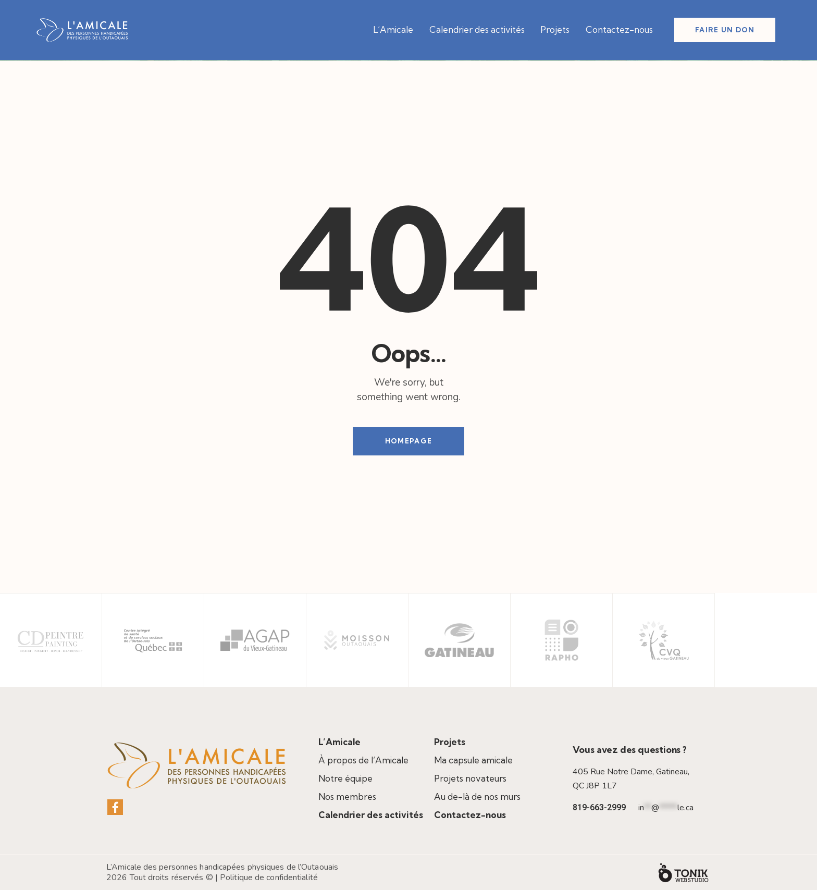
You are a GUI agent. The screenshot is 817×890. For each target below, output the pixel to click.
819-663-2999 (599, 807)
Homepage (408, 441)
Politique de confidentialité (269, 877)
